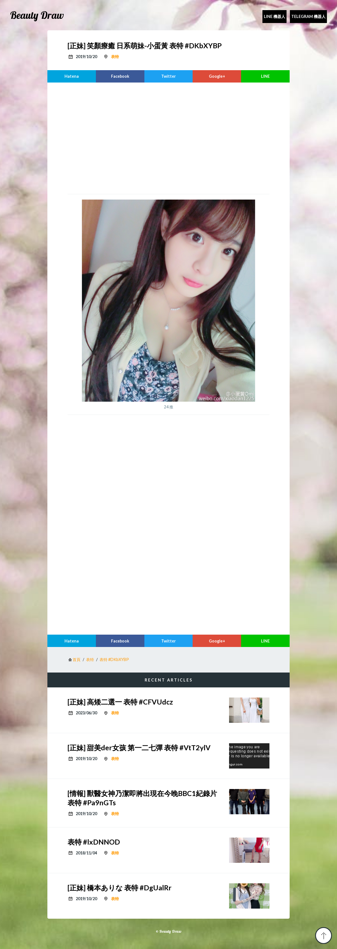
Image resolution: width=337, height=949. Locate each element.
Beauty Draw (37, 15)
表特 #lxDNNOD (94, 842)
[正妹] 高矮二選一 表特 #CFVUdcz (120, 702)
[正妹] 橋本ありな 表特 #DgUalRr (120, 887)
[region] (168, 137)
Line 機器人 (274, 16)
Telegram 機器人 (308, 16)
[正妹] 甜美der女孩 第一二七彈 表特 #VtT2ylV (139, 747)
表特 (115, 56)
